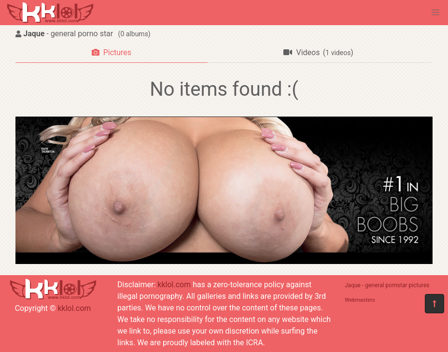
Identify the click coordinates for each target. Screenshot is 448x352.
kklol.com (74, 308)
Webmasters (360, 300)
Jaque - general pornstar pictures (387, 285)
